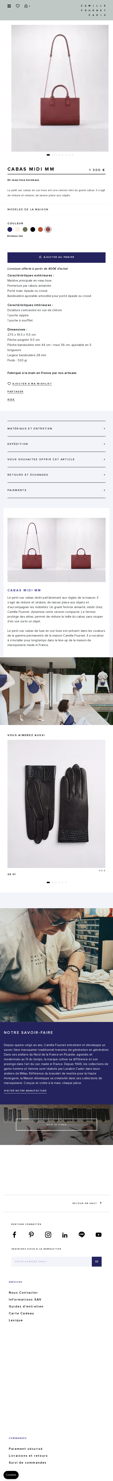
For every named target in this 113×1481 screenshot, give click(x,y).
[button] (48, 155)
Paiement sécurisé (26, 1448)
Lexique (16, 1320)
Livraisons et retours (28, 1455)
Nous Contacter (23, 1292)
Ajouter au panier (56, 257)
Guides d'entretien (26, 1306)
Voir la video (56, 1125)
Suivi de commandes (28, 1462)
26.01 (11, 874)
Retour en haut (87, 1203)
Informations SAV (25, 1299)
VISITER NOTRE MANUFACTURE (25, 1091)
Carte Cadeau (21, 1313)
